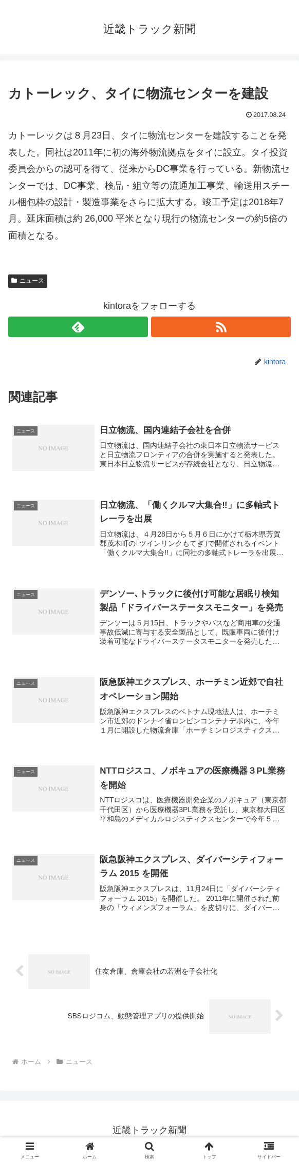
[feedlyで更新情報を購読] (78, 327)
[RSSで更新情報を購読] (221, 327)
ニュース (27, 280)
